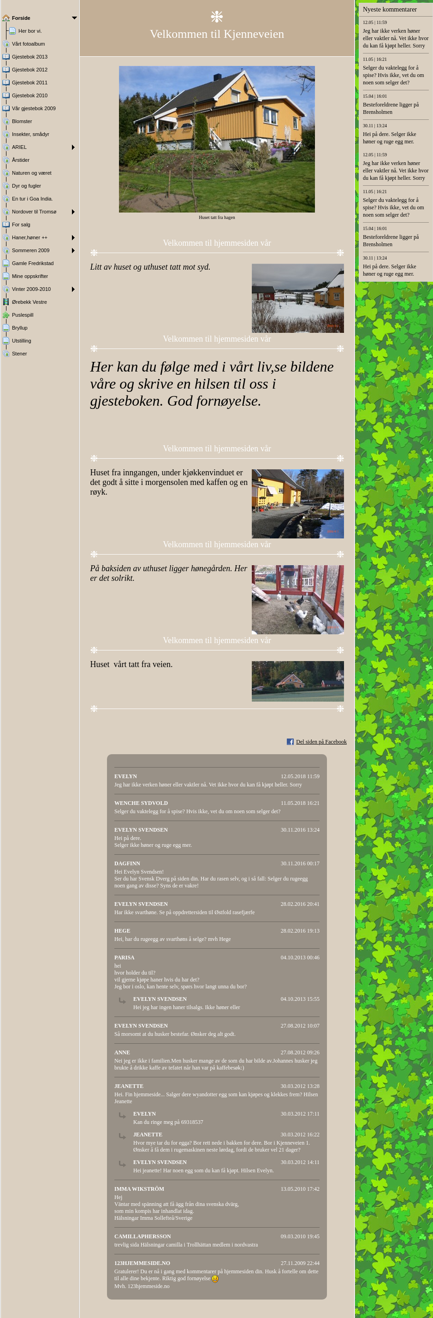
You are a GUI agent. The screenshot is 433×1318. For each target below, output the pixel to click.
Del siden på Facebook (321, 742)
